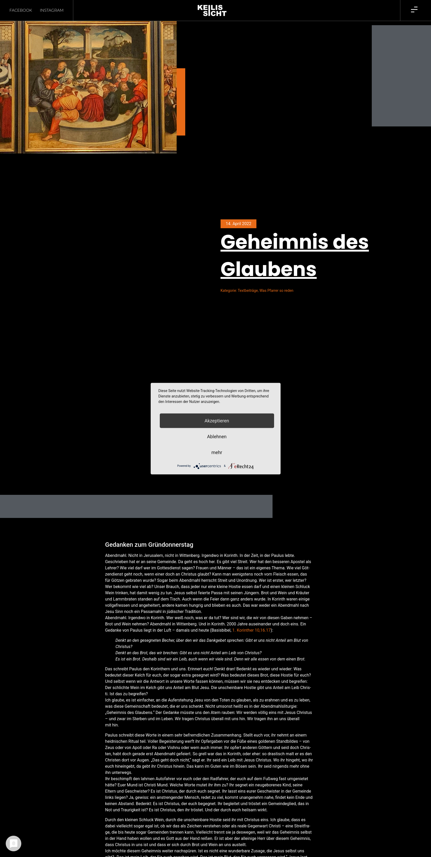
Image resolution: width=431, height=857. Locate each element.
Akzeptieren (216, 420)
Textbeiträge (248, 290)
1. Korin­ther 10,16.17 (251, 630)
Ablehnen (217, 436)
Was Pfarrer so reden (277, 290)
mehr (216, 452)
